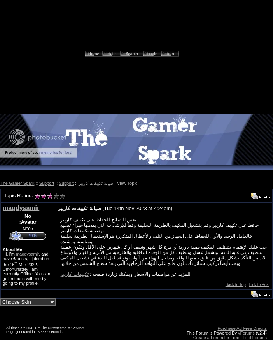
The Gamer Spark (17, 183)
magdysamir (21, 208)
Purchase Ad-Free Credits (242, 328)
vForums (246, 333)
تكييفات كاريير (74, 274)
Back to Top (236, 284)
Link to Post (259, 284)
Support (46, 183)
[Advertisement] (137, 59)
